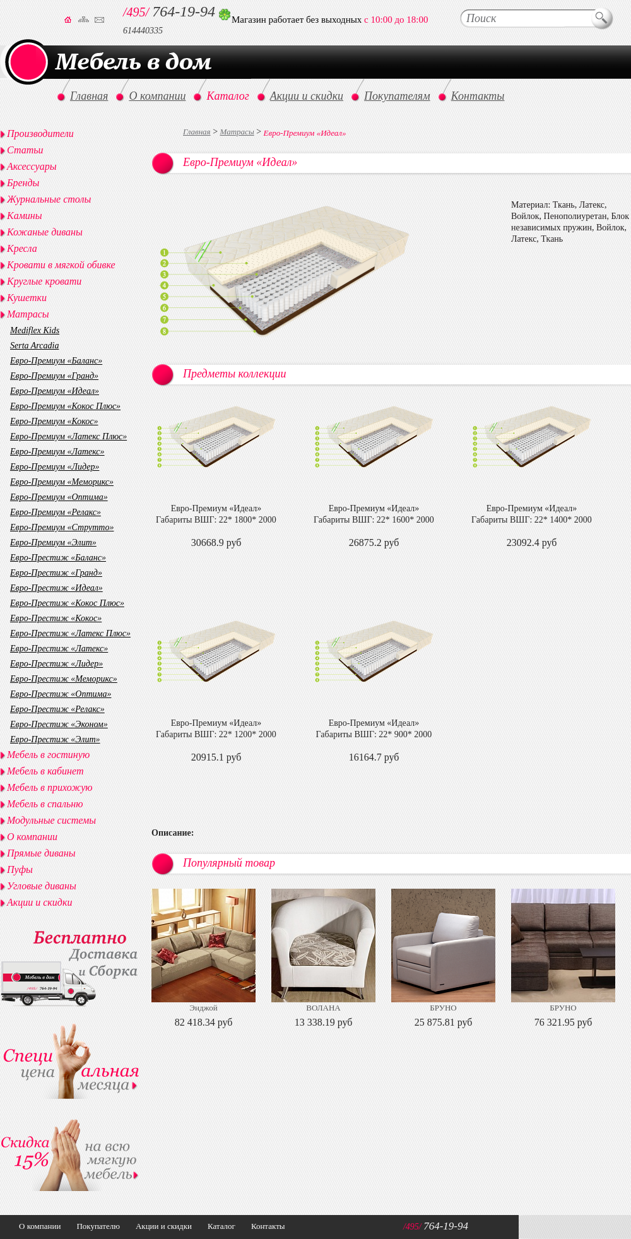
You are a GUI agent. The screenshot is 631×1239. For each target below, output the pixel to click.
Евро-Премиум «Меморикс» (62, 482)
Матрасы (237, 131)
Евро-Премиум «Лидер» (54, 466)
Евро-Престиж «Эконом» (59, 724)
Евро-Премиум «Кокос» (54, 421)
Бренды (23, 182)
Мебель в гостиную (48, 754)
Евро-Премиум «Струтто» (62, 527)
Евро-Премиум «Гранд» (54, 376)
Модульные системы (51, 820)
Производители (40, 133)
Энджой (203, 1007)
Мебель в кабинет (45, 771)
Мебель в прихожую (50, 787)
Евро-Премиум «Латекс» (57, 451)
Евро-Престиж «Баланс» (58, 557)
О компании (32, 836)
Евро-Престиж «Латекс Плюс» (70, 633)
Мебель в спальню (45, 803)
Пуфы (20, 869)
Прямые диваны (41, 853)
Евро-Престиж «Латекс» (59, 648)
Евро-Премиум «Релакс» (55, 512)
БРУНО (443, 1007)
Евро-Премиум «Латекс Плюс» (68, 436)
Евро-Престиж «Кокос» (56, 618)
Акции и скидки (39, 902)
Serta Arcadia (34, 345)
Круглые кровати (44, 281)
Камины (24, 215)
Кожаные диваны (45, 232)
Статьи (25, 150)
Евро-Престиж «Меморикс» (63, 679)
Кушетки (27, 297)
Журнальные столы (49, 199)
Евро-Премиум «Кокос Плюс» (65, 406)
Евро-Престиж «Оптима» (60, 694)
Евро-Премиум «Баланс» (56, 360)
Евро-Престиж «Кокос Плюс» (67, 603)
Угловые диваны (41, 885)
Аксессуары (31, 166)
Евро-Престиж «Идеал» (56, 588)
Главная (197, 131)
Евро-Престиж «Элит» (55, 739)
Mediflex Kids (34, 330)
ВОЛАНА (323, 1007)
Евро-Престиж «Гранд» (56, 573)
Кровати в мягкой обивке (61, 264)
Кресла (22, 248)
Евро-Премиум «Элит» (53, 542)
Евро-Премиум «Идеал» (54, 391)
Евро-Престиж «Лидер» (56, 663)
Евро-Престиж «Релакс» (57, 709)
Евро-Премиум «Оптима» (59, 497)
